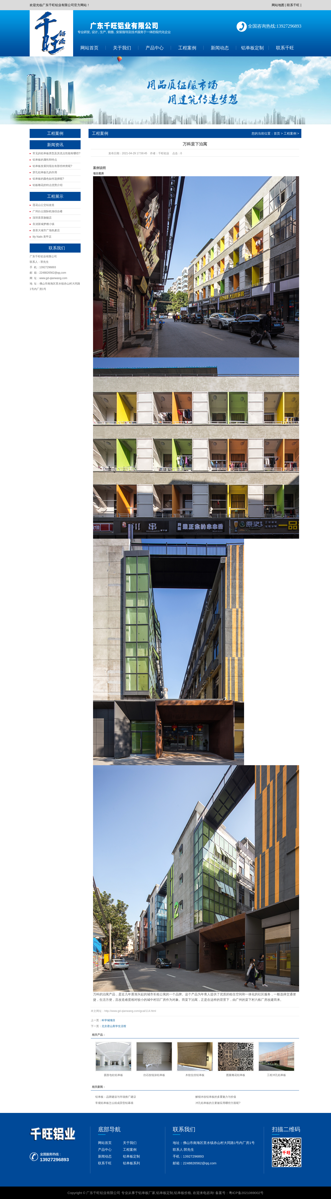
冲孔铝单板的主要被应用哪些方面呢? (217, 1103)
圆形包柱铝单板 (113, 1075)
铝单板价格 (182, 1193)
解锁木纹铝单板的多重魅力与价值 (215, 1096)
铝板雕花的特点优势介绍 (47, 185)
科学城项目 (108, 1020)
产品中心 (155, 47)
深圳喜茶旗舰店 (42, 217)
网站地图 (278, 5)
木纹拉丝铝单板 (194, 1075)
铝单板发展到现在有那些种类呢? (52, 166)
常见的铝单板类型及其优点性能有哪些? (56, 153)
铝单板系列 (131, 1163)
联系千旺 (293, 5)
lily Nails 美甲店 (42, 236)
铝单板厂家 (146, 1193)
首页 (277, 133)
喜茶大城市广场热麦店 (46, 230)
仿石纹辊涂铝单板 (154, 1075)
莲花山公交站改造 (43, 205)
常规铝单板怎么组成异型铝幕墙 (114, 1103)
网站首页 (89, 47)
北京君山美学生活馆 (114, 1026)
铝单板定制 (252, 47)
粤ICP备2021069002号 (246, 1193)
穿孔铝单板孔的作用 (45, 172)
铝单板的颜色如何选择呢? (48, 178)
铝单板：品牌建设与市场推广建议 (115, 1096)
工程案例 (187, 47)
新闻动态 (220, 47)
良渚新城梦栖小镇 (43, 224)
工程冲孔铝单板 (276, 1075)
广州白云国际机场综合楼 (47, 211)
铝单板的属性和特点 (45, 159)
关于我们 (122, 47)
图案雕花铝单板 (235, 1075)
